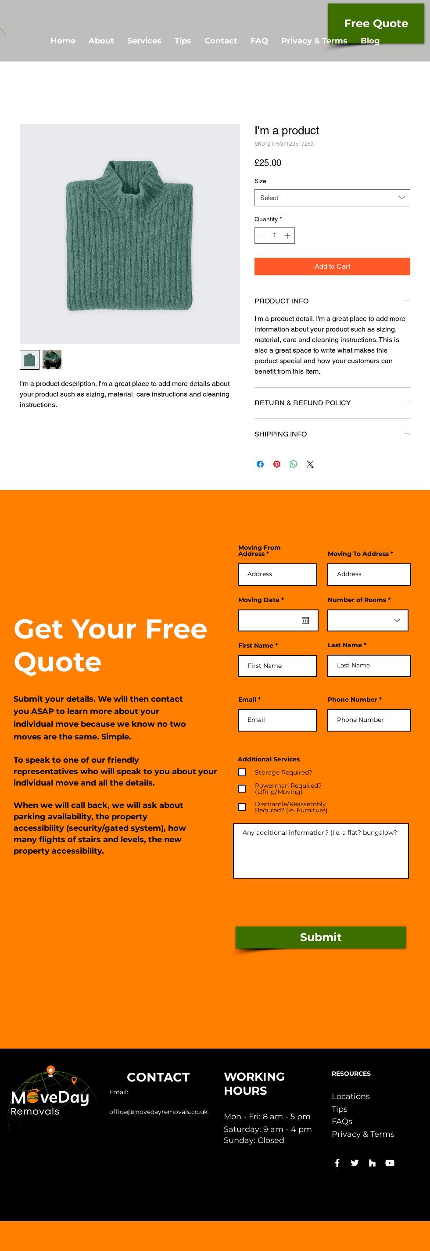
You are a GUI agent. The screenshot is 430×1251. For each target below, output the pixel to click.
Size (260, 180)
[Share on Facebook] (260, 464)
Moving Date (263, 600)
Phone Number (352, 699)
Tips (340, 1109)
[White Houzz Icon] (372, 1162)
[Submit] (321, 937)
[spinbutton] (275, 235)
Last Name (345, 645)
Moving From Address (259, 550)
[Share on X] (310, 464)
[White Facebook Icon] (337, 1162)
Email (247, 699)
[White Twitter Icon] (354, 1162)
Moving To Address (358, 554)
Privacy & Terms (363, 1134)
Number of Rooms (357, 600)
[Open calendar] (305, 620)
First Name (255, 645)
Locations (351, 1096)
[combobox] (332, 197)
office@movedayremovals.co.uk (158, 1112)
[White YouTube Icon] (389, 1162)
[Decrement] (261, 235)
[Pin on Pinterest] (277, 464)
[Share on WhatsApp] (293, 464)
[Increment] (288, 235)
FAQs (342, 1121)
